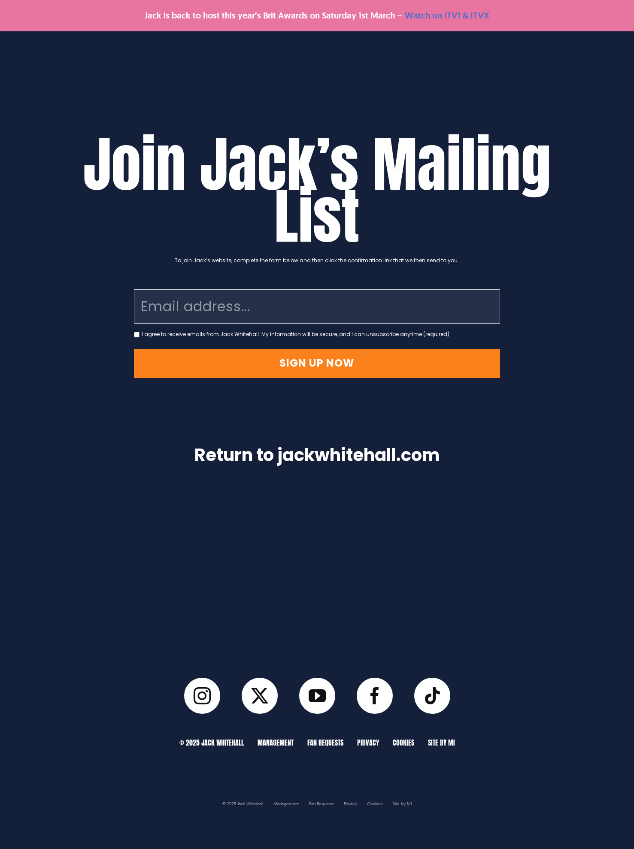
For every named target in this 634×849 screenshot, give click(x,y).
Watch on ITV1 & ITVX (447, 15)
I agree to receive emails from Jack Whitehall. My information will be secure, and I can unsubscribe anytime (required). (296, 334)
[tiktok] (432, 696)
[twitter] (260, 696)
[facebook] (375, 696)
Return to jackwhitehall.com (317, 455)
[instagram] (202, 696)
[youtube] (317, 696)
